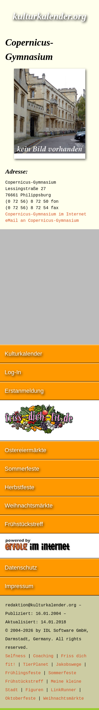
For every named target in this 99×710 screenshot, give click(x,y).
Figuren (34, 690)
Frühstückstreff (24, 524)
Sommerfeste (22, 468)
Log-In (13, 372)
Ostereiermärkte (25, 450)
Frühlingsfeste (23, 673)
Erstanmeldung (24, 390)
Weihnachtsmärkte (29, 505)
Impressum (19, 586)
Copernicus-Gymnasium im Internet (45, 214)
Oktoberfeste (20, 698)
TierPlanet (35, 664)
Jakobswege (68, 664)
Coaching (43, 656)
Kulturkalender (23, 353)
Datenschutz (21, 567)
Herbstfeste (20, 487)
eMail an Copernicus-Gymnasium (42, 220)
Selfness (15, 656)
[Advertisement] (49, 284)
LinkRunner (63, 690)
